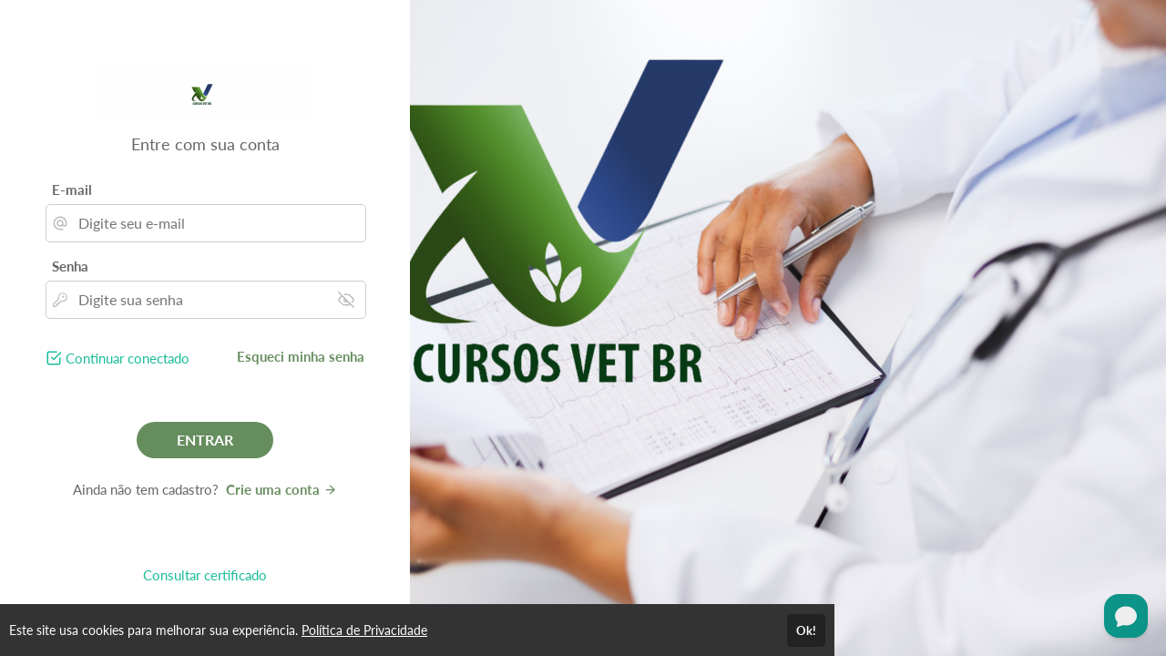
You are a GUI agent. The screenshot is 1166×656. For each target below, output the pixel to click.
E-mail (72, 189)
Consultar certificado (205, 575)
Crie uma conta (281, 489)
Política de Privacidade (364, 630)
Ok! (806, 630)
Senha (70, 266)
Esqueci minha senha (300, 356)
